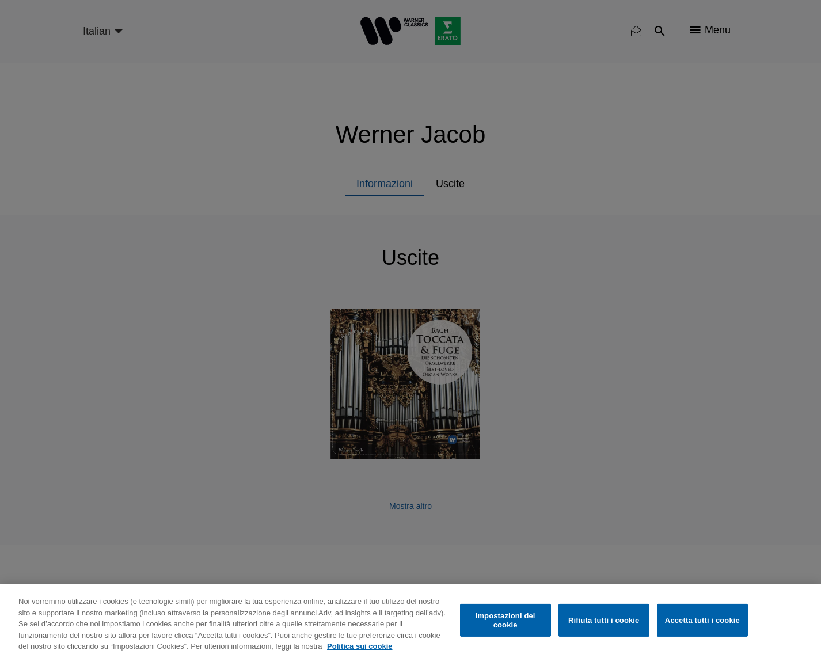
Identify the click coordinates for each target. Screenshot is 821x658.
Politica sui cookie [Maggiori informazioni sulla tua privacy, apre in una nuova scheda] (359, 646)
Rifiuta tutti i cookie (603, 620)
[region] (410, 621)
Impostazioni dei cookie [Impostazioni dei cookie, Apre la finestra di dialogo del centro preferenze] (505, 620)
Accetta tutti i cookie (702, 620)
